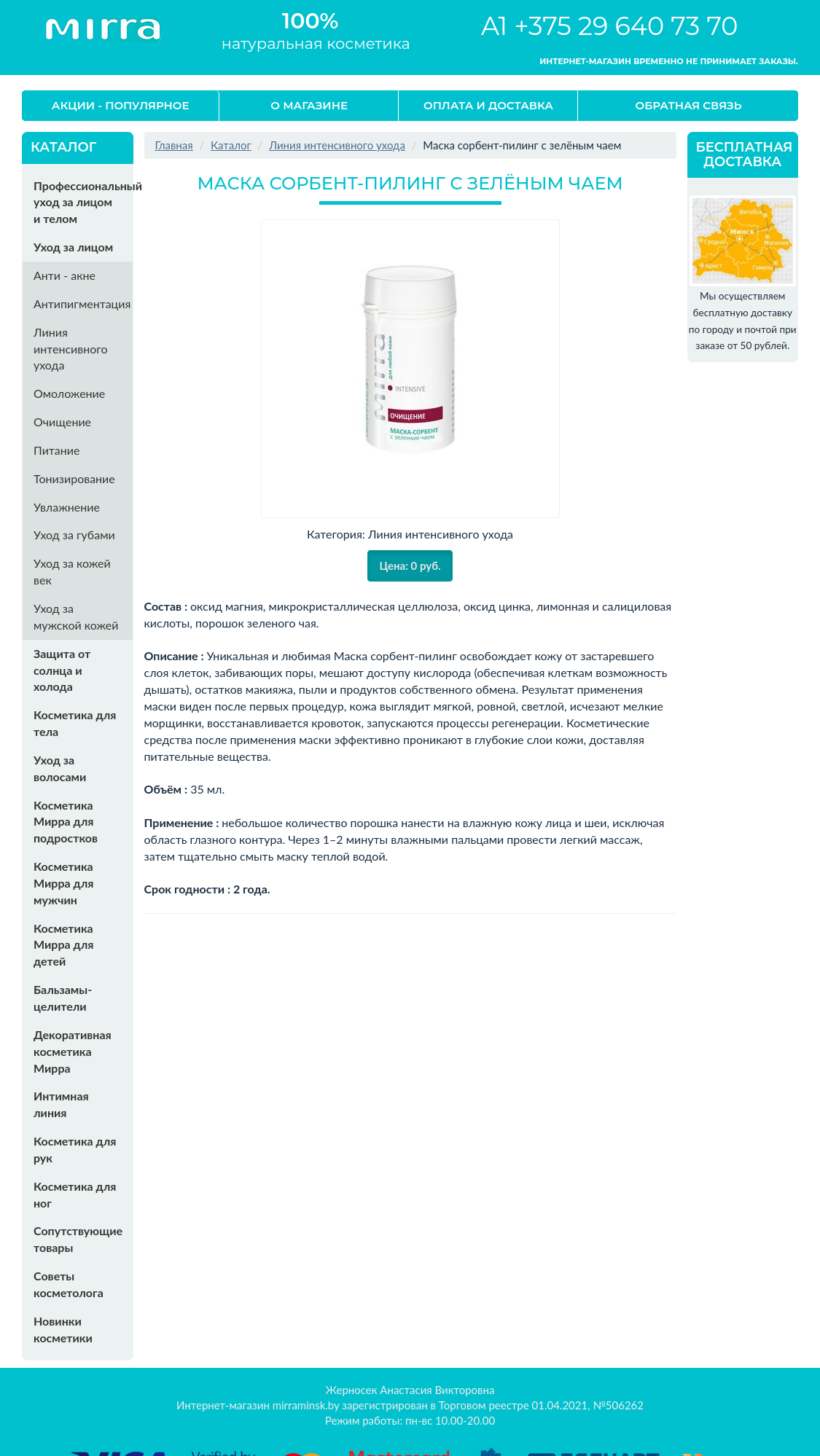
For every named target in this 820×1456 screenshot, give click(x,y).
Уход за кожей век (72, 571)
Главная (174, 145)
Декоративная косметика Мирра (73, 1051)
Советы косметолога (69, 1284)
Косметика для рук (75, 1149)
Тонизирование (74, 478)
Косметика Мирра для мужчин (63, 883)
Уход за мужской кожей (76, 616)
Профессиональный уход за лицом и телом (83, 202)
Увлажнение (67, 507)
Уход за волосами (60, 768)
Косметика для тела (75, 723)
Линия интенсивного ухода (71, 348)
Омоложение (69, 393)
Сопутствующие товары (78, 1239)
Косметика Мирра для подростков (66, 821)
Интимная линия (61, 1104)
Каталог (231, 145)
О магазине (309, 105)
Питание (56, 450)
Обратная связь (689, 105)
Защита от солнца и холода (62, 670)
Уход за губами (74, 534)
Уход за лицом (73, 247)
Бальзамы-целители (63, 997)
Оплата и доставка (488, 105)
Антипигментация (82, 303)
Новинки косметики (63, 1329)
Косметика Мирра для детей (63, 944)
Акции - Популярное (121, 105)
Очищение (62, 421)
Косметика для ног (75, 1194)
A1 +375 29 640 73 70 (609, 26)
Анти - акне (64, 275)
